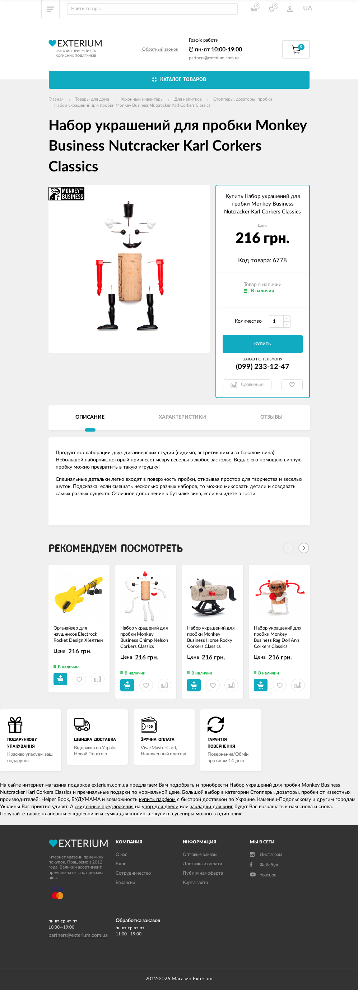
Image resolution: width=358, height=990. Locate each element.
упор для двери (160, 806)
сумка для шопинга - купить (137, 813)
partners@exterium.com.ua (214, 58)
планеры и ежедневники (70, 813)
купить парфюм (157, 799)
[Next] (303, 548)
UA (307, 8)
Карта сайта (195, 882)
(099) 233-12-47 (262, 366)
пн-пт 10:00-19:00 (215, 49)
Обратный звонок (160, 49)
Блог (121, 864)
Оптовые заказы (200, 854)
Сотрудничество (133, 873)
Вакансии (125, 882)
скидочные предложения (104, 806)
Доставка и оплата (202, 864)
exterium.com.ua (110, 785)
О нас (121, 854)
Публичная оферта (203, 873)
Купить (262, 344)
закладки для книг (211, 806)
